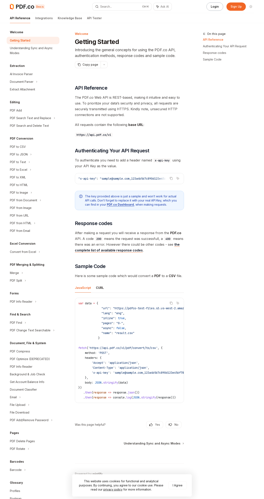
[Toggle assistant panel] (162, 6)
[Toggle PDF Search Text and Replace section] (33, 118)
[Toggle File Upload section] (33, 405)
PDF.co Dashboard (120, 204)
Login (215, 6)
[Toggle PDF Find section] (33, 322)
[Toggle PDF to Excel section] (33, 169)
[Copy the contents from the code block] (171, 178)
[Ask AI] (177, 178)
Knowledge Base (70, 19)
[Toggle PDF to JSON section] (33, 154)
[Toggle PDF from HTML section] (33, 223)
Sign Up (236, 6)
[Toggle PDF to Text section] (33, 162)
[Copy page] (88, 64)
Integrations (44, 19)
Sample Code (212, 59)
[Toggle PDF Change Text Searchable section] (33, 330)
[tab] (83, 287)
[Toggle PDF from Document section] (33, 200)
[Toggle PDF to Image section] (33, 192)
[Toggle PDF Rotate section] (33, 449)
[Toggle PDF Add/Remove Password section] (33, 420)
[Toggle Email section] (33, 397)
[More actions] (104, 64)
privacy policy (113, 489)
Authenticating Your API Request (224, 46)
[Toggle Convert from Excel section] (33, 252)
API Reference (20, 19)
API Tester (94, 19)
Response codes (214, 53)
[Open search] (121, 6)
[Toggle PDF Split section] (33, 280)
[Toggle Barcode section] (33, 470)
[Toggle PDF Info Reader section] (33, 301)
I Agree (178, 485)
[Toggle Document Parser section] (33, 81)
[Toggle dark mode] (251, 6)
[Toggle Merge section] (33, 273)
